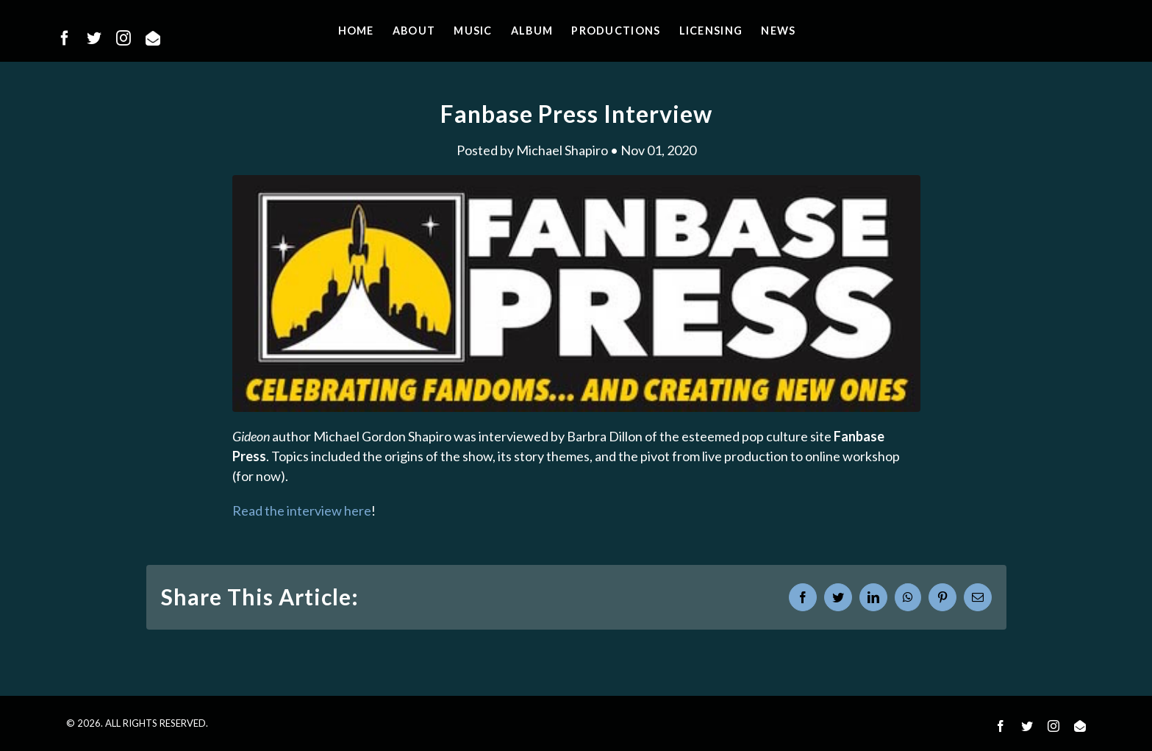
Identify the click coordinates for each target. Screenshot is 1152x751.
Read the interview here (301, 510)
